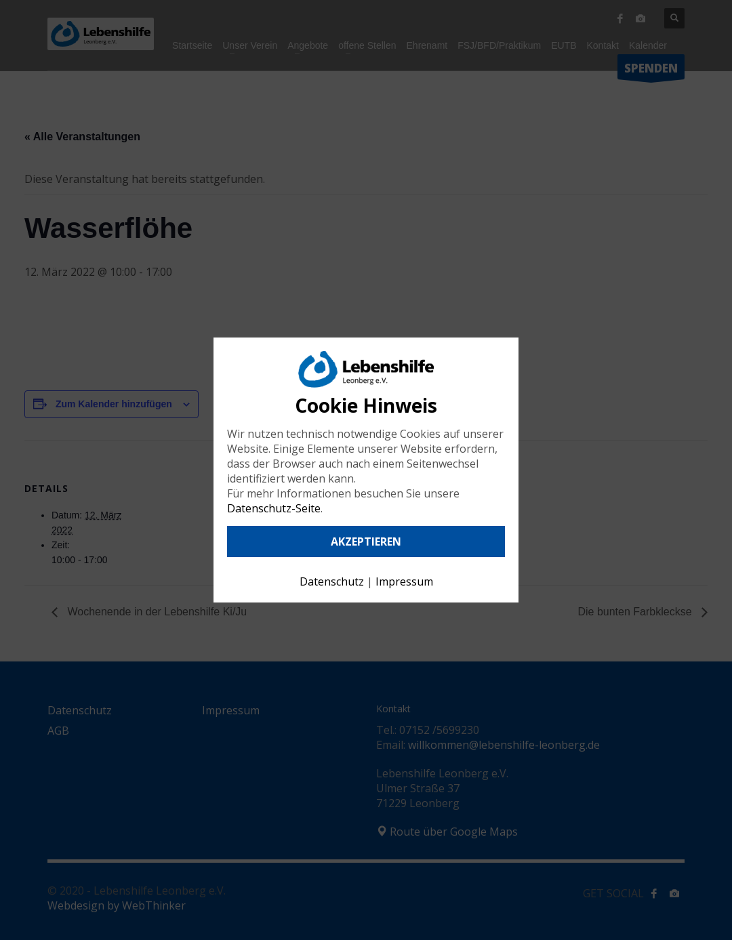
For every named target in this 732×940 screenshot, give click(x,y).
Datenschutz (332, 581)
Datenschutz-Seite (274, 508)
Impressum (404, 581)
